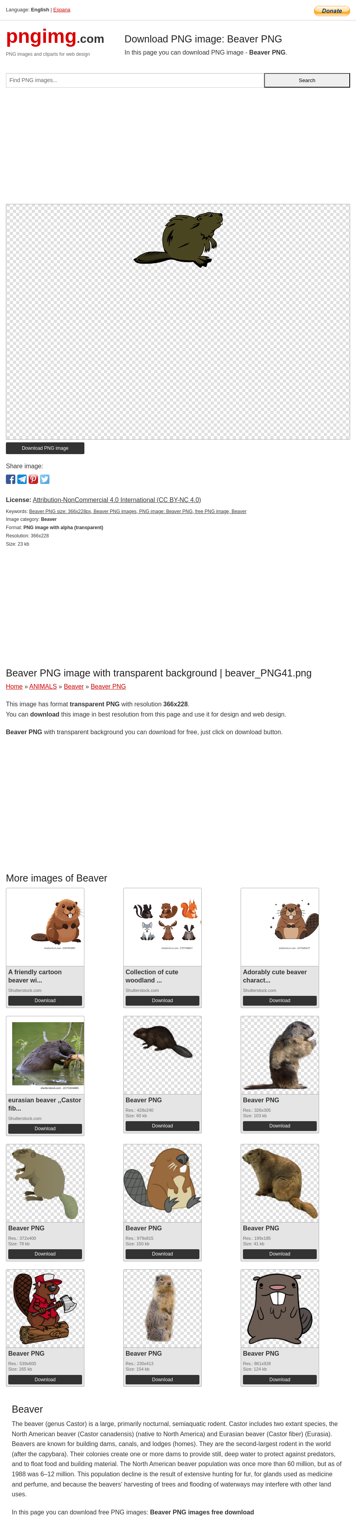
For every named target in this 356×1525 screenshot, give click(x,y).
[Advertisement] (178, 149)
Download (45, 1000)
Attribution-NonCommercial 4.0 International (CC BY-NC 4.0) (117, 500)
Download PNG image (45, 448)
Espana (61, 10)
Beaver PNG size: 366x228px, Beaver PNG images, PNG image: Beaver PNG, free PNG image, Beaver (137, 511)
